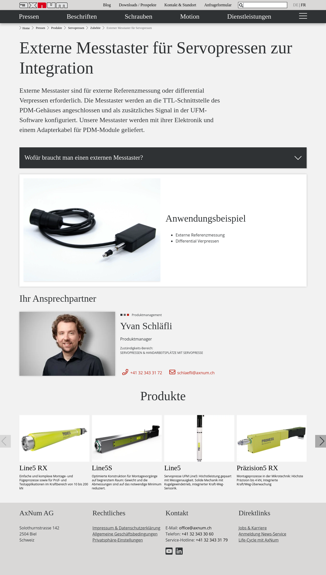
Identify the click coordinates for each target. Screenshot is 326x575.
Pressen (29, 16)
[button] (163, 157)
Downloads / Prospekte (137, 5)
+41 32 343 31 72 (141, 373)
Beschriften (82, 16)
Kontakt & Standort (180, 5)
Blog (107, 5)
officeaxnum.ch (195, 528)
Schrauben (138, 16)
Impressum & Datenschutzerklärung (126, 528)
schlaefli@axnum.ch (191, 373)
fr (303, 5)
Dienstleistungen (249, 16)
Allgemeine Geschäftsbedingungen (124, 534)
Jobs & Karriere (253, 528)
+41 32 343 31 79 (211, 540)
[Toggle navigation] (303, 16)
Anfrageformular (218, 5)
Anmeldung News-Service (262, 534)
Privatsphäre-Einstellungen (117, 540)
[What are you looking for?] (262, 5)
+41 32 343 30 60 (197, 534)
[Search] (241, 5)
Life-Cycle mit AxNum (259, 540)
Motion (190, 16)
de (295, 5)
